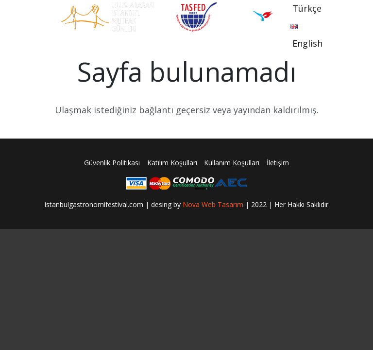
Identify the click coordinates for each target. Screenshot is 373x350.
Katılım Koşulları (172, 162)
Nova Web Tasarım (213, 204)
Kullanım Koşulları (231, 162)
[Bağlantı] (107, 17)
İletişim (278, 162)
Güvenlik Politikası (112, 162)
